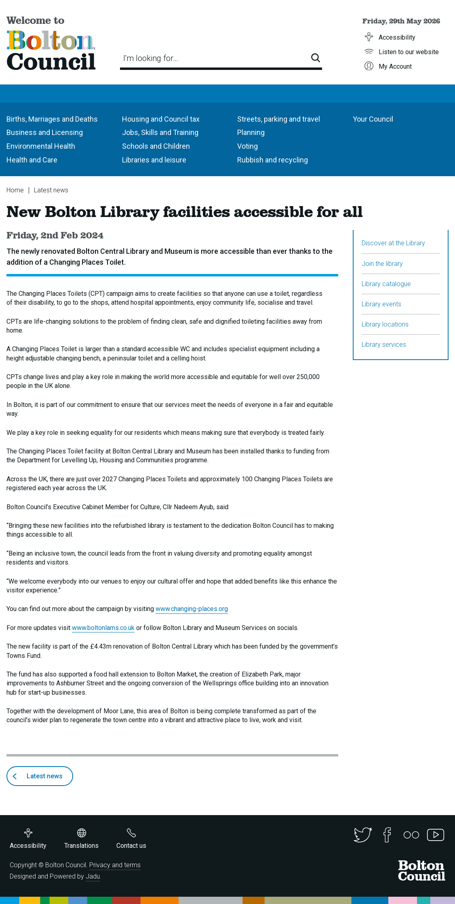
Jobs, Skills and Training (160, 132)
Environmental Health (40, 146)
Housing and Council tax (161, 119)
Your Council (373, 119)
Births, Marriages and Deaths (52, 119)
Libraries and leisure (154, 160)
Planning (251, 132)
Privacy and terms (115, 865)
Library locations (385, 324)
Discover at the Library (393, 243)
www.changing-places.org (192, 609)
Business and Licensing (44, 132)
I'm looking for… (150, 58)
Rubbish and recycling (272, 160)
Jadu (93, 876)
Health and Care (31, 160)
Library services (384, 344)
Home (15, 190)
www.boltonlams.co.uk (103, 628)
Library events (381, 304)
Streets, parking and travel (278, 119)
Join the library (382, 264)
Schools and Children (156, 146)
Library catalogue (386, 284)
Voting (247, 146)
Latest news (51, 190)
